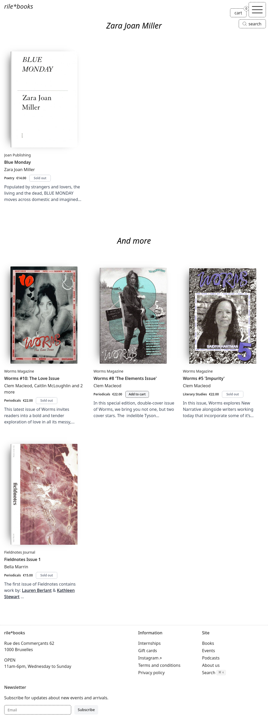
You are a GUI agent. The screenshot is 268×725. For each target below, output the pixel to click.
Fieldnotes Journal (19, 552)
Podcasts (211, 658)
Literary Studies (195, 394)
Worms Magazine (19, 371)
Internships (149, 643)
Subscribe (86, 709)
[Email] (37, 710)
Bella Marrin (16, 567)
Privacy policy (151, 672)
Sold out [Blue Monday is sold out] (40, 178)
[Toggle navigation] (257, 9)
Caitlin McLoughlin (52, 386)
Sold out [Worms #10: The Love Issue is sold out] (46, 400)
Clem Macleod (18, 386)
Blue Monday (17, 162)
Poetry (9, 178)
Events (208, 650)
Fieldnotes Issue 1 (22, 559)
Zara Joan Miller (19, 169)
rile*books (18, 6)
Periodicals (12, 400)
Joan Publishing (17, 154)
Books (208, 643)
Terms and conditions (159, 665)
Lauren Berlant (37, 590)
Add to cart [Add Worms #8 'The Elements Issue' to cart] (137, 394)
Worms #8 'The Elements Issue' (125, 378)
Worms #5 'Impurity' (204, 378)
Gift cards (147, 650)
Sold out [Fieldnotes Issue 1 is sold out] (46, 575)
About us (211, 665)
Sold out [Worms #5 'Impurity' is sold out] (232, 394)
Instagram (148, 658)
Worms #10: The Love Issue (31, 378)
